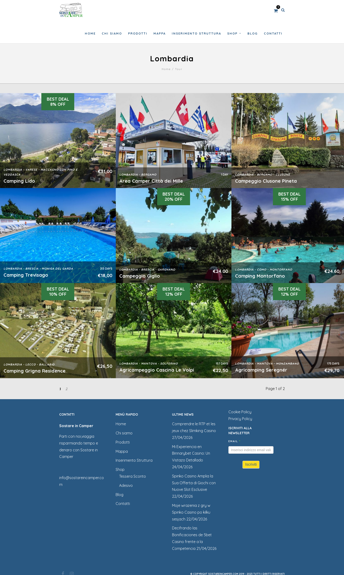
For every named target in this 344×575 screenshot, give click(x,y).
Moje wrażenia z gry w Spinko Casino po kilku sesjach (191, 512)
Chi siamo (124, 433)
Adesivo (126, 485)
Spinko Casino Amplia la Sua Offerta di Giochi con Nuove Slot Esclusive (194, 483)
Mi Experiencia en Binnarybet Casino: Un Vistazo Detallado (191, 453)
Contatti (123, 503)
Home (166, 69)
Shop (120, 469)
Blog (119, 494)
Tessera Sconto (132, 476)
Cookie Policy (239, 412)
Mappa (122, 451)
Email (234, 441)
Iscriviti (251, 464)
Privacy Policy (240, 418)
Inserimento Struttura (134, 460)
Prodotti (123, 442)
